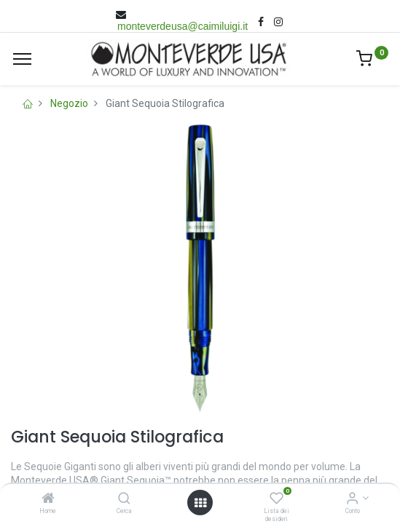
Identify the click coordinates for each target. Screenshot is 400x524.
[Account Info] (352, 499)
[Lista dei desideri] (276, 499)
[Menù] (22, 59)
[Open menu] (200, 503)
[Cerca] (124, 499)
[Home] (48, 499)
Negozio (69, 103)
